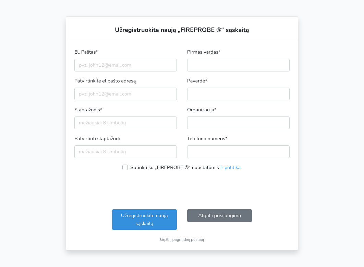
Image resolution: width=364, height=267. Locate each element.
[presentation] (182, 190)
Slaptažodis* (88, 109)
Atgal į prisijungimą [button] (219, 215)
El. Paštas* (86, 51)
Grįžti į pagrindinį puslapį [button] (182, 239)
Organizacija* (201, 109)
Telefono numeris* (207, 138)
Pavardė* (197, 80)
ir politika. (231, 167)
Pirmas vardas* (204, 51)
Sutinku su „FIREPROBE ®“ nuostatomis (186, 167)
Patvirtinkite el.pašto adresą (105, 80)
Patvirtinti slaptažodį (97, 138)
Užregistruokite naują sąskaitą (144, 219)
